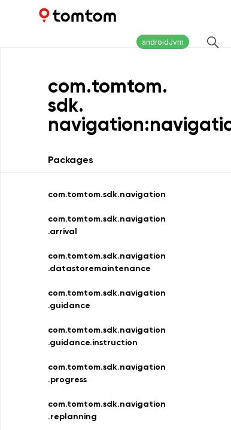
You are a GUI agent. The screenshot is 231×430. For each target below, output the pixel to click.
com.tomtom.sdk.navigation (107, 194)
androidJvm (163, 42)
